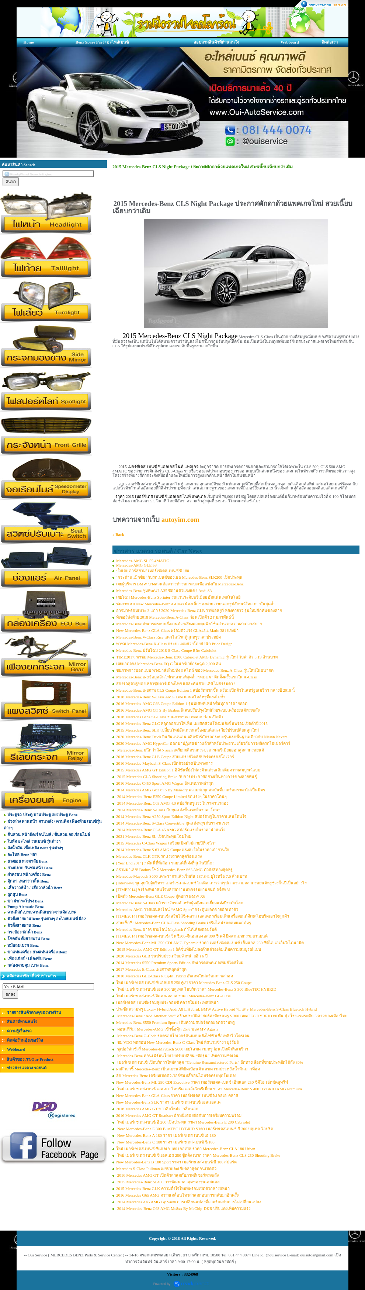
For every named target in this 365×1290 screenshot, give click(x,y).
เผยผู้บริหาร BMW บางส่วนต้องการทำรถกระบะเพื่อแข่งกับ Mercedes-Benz (180, 584)
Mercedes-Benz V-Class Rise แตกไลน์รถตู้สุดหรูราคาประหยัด (168, 637)
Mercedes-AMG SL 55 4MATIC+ (143, 560)
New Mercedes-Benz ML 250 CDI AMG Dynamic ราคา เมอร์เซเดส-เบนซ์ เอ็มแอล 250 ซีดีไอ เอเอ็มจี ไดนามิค (210, 942)
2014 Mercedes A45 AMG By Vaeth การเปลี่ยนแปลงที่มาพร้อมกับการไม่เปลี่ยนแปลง (188, 1202)
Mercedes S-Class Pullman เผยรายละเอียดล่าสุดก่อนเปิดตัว (166, 1168)
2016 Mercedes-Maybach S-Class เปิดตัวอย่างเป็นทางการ (164, 763)
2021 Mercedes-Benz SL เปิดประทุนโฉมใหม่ (153, 836)
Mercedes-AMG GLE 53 (136, 565)
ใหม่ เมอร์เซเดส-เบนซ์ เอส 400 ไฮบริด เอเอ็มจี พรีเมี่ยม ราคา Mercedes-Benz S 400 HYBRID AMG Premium (209, 1089)
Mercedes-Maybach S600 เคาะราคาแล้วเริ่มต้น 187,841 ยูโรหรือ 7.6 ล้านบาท (181, 876)
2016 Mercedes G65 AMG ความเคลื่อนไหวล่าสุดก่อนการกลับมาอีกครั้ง (177, 1195)
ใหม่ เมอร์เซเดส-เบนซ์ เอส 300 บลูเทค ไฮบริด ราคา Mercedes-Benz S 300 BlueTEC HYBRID (196, 989)
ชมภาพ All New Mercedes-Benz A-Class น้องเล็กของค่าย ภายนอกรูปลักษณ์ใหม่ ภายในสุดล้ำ (195, 604)
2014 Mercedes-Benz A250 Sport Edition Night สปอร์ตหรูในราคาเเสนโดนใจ (181, 816)
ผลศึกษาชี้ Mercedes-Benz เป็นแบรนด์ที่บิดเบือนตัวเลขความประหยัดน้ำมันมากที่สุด (188, 1069)
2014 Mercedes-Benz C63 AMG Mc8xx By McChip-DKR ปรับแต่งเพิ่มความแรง (183, 1208)
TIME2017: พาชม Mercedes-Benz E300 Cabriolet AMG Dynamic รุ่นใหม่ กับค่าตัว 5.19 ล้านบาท (197, 657)
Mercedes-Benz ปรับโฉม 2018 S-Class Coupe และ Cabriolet (166, 650)
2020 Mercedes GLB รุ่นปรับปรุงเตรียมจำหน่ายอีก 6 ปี (162, 956)
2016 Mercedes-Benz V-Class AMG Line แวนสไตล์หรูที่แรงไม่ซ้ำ (170, 697)
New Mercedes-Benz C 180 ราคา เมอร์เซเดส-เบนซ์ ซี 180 (165, 1142)
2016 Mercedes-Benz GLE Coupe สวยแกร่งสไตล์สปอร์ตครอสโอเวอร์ (175, 756)
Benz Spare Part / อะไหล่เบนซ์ (102, 42)
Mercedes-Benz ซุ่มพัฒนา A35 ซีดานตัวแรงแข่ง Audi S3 (164, 590)
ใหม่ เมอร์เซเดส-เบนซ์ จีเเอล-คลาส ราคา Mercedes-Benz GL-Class (173, 996)
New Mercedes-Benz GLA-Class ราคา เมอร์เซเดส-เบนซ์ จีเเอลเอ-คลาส (177, 1095)
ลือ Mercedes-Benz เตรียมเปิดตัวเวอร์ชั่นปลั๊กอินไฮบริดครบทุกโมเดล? (176, 1075)
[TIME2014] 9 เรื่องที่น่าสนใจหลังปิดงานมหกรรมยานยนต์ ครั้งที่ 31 (173, 889)
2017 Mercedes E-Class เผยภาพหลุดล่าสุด (151, 969)
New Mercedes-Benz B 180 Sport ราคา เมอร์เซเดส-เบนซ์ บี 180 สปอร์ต (176, 1162)
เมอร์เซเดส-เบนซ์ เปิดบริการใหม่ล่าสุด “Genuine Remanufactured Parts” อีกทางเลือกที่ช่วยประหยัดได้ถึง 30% (209, 1062)
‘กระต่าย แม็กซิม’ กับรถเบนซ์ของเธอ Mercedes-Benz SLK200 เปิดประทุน (179, 577)
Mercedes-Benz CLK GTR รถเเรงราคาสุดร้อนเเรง (159, 856)
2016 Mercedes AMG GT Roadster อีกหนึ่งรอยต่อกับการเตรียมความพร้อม (178, 1115)
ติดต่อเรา (329, 42)
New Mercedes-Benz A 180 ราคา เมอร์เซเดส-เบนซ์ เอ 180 (166, 1135)
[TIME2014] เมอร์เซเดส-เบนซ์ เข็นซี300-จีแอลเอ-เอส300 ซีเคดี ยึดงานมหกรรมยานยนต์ (192, 936)
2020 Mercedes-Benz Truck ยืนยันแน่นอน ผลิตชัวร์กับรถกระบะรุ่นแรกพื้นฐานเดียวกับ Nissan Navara (202, 737)
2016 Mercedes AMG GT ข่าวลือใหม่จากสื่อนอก (157, 1109)
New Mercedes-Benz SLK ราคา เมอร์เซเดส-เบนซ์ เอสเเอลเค (168, 1102)
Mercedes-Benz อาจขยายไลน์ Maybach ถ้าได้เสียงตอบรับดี (166, 929)
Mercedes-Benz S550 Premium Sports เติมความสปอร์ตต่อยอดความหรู (175, 1022)
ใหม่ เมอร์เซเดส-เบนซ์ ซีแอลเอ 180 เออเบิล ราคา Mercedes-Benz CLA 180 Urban (185, 1148)
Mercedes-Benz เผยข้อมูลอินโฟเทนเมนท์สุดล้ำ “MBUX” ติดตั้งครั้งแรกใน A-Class (186, 677)
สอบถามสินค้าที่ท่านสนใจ (216, 42)
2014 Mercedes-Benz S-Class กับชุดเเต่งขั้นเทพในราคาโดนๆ (168, 810)
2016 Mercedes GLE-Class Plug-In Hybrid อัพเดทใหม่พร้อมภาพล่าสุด (174, 976)
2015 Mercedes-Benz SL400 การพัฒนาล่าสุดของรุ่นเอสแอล (168, 1182)
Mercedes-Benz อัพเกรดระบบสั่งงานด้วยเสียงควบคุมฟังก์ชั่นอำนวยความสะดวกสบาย (189, 624)
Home (28, 42)
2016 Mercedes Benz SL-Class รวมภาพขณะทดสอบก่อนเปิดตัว (169, 717)
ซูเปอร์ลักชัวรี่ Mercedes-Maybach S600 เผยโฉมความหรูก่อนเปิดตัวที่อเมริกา (182, 1049)
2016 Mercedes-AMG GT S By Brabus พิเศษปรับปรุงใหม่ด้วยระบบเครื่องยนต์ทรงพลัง (188, 710)
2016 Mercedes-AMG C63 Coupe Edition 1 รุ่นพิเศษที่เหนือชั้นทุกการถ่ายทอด (181, 703)
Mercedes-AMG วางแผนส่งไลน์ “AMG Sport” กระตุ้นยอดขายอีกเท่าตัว (177, 909)
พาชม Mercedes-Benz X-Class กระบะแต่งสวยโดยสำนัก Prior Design (174, 643)
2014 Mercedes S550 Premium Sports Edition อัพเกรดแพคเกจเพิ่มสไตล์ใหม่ (179, 962)
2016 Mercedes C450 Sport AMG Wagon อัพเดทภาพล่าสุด (164, 783)
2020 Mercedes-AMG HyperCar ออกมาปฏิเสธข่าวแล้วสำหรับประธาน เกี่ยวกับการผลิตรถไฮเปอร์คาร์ (203, 743)
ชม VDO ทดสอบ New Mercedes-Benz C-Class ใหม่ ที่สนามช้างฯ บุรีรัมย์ (177, 1042)
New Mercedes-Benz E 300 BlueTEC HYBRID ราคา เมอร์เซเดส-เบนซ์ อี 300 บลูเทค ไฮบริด (194, 1128)
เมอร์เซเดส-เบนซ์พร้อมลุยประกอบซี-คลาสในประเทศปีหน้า (167, 1002)
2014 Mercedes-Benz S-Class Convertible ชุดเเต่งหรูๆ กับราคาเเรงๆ (172, 823)
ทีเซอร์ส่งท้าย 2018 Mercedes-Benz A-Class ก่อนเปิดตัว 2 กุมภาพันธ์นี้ (175, 617)
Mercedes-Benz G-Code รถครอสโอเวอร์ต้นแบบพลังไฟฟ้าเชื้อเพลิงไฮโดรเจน (183, 1035)
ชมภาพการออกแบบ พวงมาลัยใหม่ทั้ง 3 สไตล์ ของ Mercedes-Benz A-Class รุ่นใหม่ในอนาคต (195, 670)
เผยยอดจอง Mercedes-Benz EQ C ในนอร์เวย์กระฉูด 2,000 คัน (168, 663)
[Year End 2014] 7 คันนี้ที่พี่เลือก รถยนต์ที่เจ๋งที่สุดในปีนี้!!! (165, 863)
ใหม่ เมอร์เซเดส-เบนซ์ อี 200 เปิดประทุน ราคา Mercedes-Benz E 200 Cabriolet (183, 1122)
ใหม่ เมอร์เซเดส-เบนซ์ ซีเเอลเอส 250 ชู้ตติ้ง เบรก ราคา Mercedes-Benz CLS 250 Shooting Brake (198, 1155)
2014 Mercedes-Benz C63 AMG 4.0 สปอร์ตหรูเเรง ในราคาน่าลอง (172, 803)
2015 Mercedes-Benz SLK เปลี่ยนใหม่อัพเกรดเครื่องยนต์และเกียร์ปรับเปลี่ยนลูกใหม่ (187, 730)
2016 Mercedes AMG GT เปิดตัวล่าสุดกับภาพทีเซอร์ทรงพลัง (167, 1175)
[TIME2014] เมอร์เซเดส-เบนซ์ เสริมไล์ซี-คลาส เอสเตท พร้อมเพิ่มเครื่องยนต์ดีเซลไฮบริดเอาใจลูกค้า (202, 916)
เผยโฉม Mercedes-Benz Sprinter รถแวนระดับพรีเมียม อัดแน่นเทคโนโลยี (178, 597)
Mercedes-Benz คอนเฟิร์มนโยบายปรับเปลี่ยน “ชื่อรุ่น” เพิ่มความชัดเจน (177, 1055)
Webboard (290, 42)
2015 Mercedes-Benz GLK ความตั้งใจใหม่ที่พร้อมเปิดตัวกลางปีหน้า (173, 1188)
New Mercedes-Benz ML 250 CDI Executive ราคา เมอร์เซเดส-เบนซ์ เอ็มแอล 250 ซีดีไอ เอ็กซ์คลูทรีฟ (202, 1082)
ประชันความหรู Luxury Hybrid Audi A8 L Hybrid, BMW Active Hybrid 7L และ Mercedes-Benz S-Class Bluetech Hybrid (216, 1009)
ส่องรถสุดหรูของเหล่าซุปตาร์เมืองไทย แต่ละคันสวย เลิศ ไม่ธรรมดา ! (176, 683)
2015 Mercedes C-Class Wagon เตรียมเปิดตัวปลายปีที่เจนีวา (166, 843)
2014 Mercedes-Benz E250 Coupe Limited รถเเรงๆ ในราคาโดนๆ (171, 796)
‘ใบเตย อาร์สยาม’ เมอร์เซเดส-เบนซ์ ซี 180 (152, 570)
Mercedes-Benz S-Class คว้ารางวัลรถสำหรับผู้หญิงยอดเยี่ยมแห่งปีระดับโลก (179, 903)
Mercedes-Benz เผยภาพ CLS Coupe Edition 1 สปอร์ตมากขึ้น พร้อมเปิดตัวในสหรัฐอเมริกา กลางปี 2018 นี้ (205, 690)
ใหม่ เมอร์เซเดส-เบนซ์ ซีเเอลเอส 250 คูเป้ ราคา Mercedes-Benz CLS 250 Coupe (183, 982)
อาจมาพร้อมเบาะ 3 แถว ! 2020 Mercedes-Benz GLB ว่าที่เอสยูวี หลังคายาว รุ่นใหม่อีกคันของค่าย (199, 610)
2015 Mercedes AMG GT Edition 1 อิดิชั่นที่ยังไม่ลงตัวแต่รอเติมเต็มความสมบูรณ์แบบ (188, 770)
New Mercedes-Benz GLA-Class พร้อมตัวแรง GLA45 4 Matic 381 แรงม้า (177, 630)
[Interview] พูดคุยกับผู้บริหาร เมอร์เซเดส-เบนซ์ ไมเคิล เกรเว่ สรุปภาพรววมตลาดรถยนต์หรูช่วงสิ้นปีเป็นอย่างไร (211, 883)
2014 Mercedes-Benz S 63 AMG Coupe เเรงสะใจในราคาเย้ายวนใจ (172, 849)
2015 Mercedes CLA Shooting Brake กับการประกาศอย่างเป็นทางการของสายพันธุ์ (186, 776)
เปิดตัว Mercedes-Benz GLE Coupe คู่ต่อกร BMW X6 (160, 896)
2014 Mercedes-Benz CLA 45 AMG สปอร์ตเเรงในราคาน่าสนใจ (170, 830)
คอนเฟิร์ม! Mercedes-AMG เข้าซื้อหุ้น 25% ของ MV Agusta (167, 1029)
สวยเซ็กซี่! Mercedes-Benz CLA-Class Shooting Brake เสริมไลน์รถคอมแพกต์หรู (183, 923)
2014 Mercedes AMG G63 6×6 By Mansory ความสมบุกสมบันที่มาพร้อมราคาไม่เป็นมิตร (190, 790)
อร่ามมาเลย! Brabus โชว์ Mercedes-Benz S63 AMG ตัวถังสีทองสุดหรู (174, 869)
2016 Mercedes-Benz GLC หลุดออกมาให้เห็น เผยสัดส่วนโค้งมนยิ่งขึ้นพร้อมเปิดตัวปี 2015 (192, 723)
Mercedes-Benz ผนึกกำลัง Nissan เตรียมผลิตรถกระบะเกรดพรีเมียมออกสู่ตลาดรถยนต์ (190, 750)
